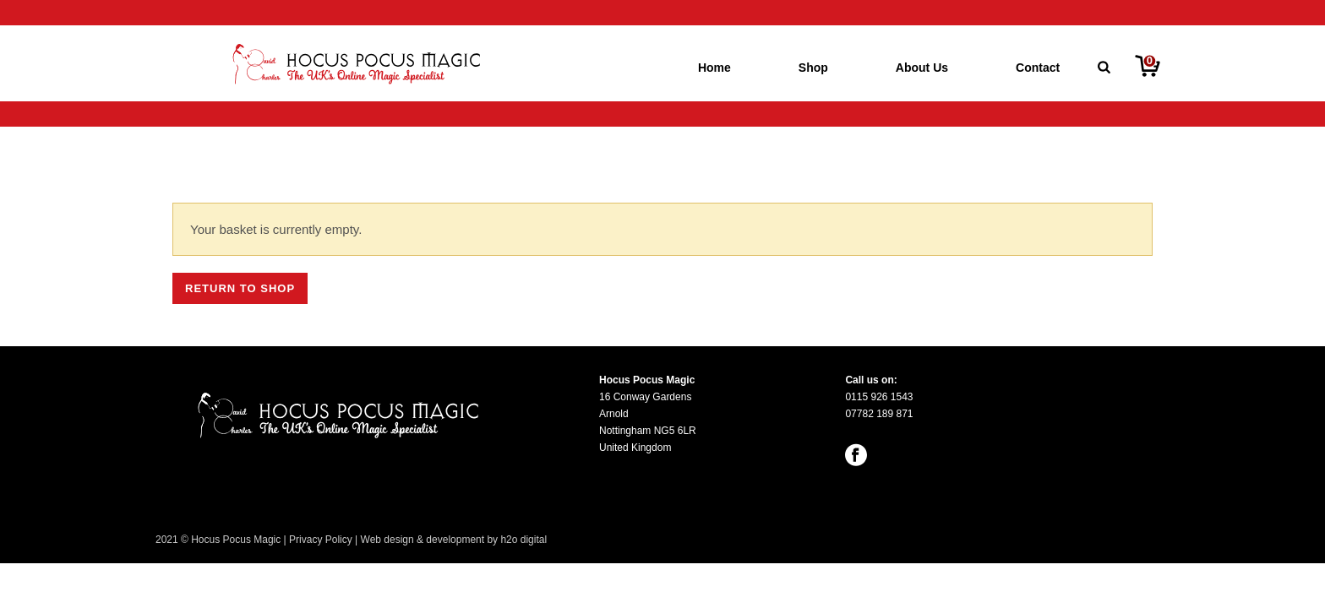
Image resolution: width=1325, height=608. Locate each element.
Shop (813, 67)
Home (714, 67)
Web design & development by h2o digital (454, 540)
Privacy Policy (320, 540)
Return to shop (240, 288)
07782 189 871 (879, 414)
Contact (1038, 67)
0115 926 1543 (879, 397)
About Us (922, 67)
